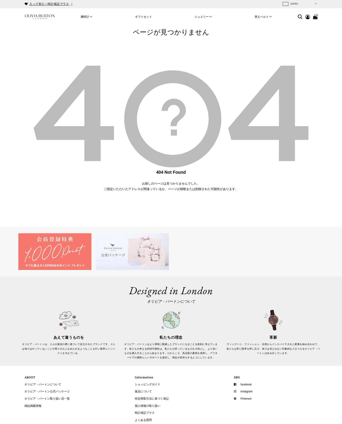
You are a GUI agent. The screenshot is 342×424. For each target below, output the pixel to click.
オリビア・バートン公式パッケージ (47, 391)
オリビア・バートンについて (42, 384)
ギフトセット (143, 16)
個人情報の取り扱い (147, 405)
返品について (143, 391)
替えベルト (262, 16)
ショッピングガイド (147, 384)
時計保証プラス (145, 412)
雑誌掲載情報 (32, 405)
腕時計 (85, 16)
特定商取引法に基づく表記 (152, 398)
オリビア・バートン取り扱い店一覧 (47, 398)
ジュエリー (202, 16)
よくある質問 (143, 420)
